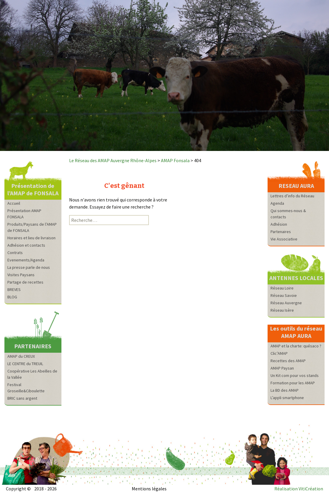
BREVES (14, 289)
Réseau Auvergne (286, 302)
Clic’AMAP (279, 353)
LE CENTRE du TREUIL (25, 363)
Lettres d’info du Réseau (292, 196)
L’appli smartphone (287, 397)
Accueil (13, 203)
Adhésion (279, 224)
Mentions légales (149, 489)
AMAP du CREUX (21, 356)
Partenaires (281, 231)
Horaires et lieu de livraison (31, 237)
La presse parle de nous (28, 267)
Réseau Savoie (284, 295)
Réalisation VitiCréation (298, 489)
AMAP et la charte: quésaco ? (296, 346)
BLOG (12, 297)
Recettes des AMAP (288, 360)
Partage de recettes (25, 282)
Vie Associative (284, 239)
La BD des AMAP (285, 390)
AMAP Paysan (282, 368)
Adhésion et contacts (26, 245)
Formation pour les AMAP (293, 382)
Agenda (277, 203)
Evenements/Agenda (25, 260)
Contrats (15, 252)
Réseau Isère (282, 310)
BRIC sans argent (22, 398)
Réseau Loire (282, 288)
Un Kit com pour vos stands (295, 375)
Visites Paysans (21, 274)
